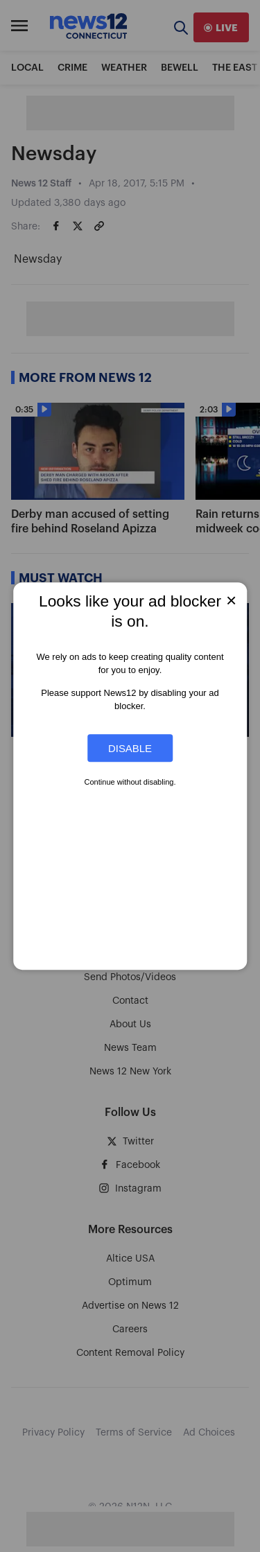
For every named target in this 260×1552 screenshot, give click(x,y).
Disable (130, 748)
